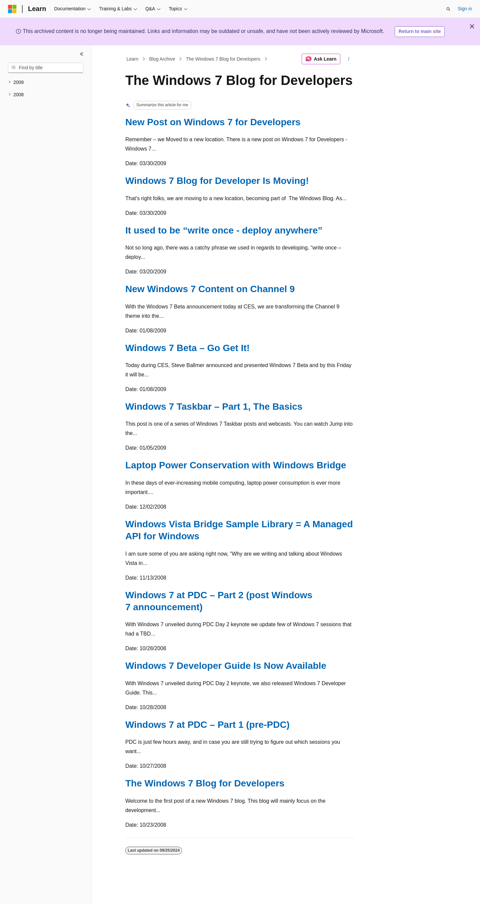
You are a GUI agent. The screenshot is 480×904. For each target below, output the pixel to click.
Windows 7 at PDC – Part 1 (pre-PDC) (207, 724)
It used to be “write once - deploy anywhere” (223, 230)
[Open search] (448, 9)
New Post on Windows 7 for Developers (213, 122)
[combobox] (45, 68)
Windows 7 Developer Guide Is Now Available (225, 666)
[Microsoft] (12, 9)
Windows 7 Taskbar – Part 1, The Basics (213, 406)
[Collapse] (82, 54)
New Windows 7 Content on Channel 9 (210, 289)
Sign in (465, 8)
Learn (133, 59)
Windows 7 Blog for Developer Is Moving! (217, 181)
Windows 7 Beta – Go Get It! (187, 348)
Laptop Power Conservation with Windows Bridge (235, 465)
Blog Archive (162, 59)
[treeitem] (45, 82)
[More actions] (349, 59)
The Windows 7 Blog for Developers (223, 59)
